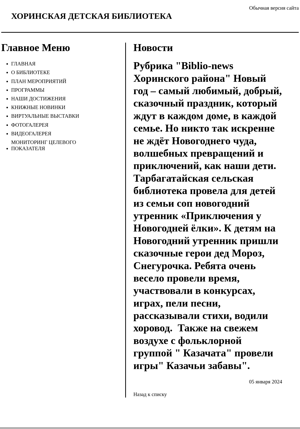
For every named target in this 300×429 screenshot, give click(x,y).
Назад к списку (150, 394)
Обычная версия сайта (274, 8)
